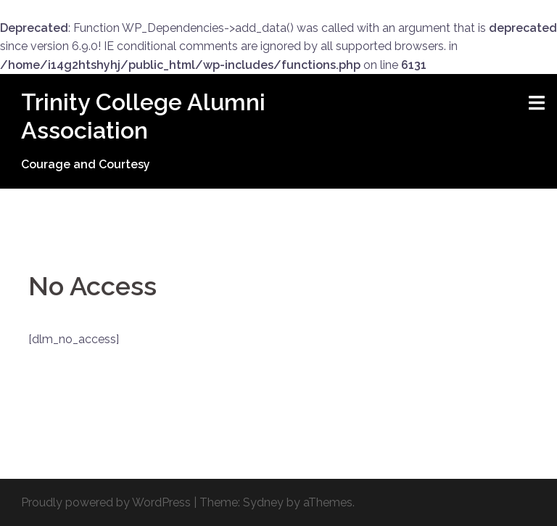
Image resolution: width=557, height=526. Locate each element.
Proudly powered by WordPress (106, 502)
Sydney (263, 502)
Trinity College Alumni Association (143, 116)
